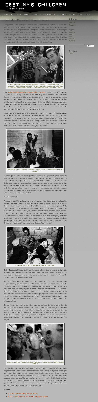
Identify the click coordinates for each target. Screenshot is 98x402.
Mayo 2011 (72, 36)
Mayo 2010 (72, 39)
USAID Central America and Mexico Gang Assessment (28, 396)
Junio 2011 (72, 34)
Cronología (49, 14)
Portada (8, 14)
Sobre (18, 14)
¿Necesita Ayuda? (66, 14)
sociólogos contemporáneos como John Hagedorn (26, 92)
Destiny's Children (35, 3)
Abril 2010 (72, 41)
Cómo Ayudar (84, 14)
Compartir (72, 53)
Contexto (36, 14)
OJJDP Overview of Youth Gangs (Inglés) (23, 393)
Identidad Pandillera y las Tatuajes (27, 20)
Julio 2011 (72, 32)
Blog (26, 14)
